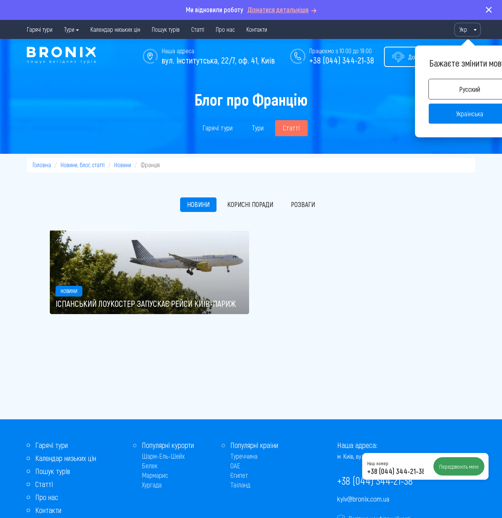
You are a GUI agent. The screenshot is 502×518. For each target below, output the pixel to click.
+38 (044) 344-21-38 (341, 60)
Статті (197, 29)
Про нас (225, 29)
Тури (69, 29)
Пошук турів (166, 29)
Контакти (256, 29)
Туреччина (244, 456)
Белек (149, 465)
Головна (42, 164)
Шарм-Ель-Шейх (163, 456)
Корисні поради (250, 204)
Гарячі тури (39, 29)
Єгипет (239, 475)
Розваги (303, 204)
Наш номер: (378, 463)
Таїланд (240, 485)
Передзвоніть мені (459, 466)
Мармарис (155, 475)
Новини (122, 164)
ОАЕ (235, 465)
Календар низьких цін (115, 29)
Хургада (152, 485)
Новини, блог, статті (83, 164)
